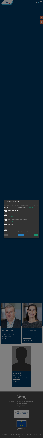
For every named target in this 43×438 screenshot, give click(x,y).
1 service (10, 212)
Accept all (36, 234)
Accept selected (21, 234)
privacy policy (29, 207)
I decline (6, 234)
